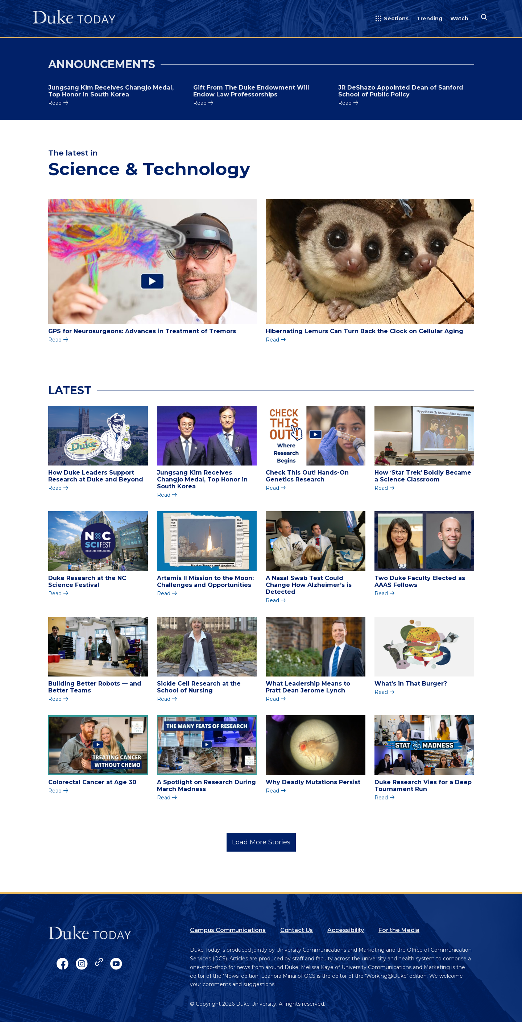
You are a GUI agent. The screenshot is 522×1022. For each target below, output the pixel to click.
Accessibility (345, 930)
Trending (429, 18)
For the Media (398, 930)
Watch (459, 18)
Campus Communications (228, 930)
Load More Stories (261, 842)
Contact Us (296, 930)
